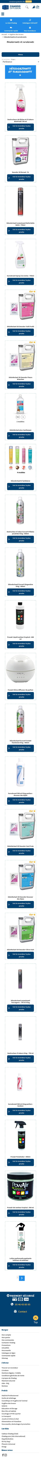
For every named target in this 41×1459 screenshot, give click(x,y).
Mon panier (6, 1337)
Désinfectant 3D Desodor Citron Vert (20, 950)
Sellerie (4, 1406)
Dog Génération (7, 1439)
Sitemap (5, 1358)
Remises (5, 1386)
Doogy (4, 1447)
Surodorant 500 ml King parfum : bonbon (20, 1105)
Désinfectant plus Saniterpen (20, 430)
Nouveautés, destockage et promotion (16, 1424)
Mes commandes (8, 1340)
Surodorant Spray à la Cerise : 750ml (20, 276)
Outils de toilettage (9, 1398)
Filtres (20, 54)
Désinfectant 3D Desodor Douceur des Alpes (20, 898)
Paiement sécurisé (8, 1381)
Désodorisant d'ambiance (20, 481)
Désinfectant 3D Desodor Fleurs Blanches (20, 378)
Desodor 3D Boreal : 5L (20, 172)
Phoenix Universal (8, 1444)
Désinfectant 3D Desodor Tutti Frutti (20, 326)
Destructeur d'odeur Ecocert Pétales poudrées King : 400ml (20, 533)
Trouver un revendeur (10, 1368)
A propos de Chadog (9, 1378)
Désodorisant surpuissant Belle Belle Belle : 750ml (20, 224)
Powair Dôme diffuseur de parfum (20, 690)
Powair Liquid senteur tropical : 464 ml (20, 638)
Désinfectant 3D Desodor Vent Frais (20, 846)
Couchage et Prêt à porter (11, 1414)
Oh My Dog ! (6, 1441)
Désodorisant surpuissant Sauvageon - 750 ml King (20, 1001)
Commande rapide (8, 1355)
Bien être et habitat (9, 1411)
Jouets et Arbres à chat (10, 1419)
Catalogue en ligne (8, 1353)
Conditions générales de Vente (13, 1375)
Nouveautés (6, 1350)
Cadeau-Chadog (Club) (10, 1434)
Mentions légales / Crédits (11, 1373)
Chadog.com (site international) (13, 1436)
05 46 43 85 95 (22, 1304)
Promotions (6, 1345)
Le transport (6, 1416)
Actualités (5, 1348)
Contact (22, 1311)
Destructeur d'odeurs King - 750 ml (20, 1053)
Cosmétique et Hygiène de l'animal (14, 1401)
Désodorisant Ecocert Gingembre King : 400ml (20, 585)
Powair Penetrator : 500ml (20, 1157)
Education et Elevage (9, 1408)
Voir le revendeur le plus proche (19, 127)
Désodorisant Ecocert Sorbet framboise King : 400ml (20, 742)
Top (35, 1319)
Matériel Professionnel (10, 1395)
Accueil (4, 34)
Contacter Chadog (8, 1343)
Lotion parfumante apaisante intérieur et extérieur (20, 1259)
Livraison (5, 1370)
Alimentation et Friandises (11, 1421)
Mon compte (6, 1335)
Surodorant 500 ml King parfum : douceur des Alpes (20, 794)
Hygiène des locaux (16, 34)
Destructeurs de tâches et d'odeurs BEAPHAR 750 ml (20, 120)
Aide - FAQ (5, 1383)
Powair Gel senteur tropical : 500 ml (20, 1207)
